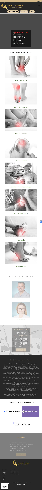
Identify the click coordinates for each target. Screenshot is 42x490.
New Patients (5, 475)
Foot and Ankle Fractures (20, 37)
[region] (21, 21)
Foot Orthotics (21, 254)
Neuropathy (21, 228)
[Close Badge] (8, 483)
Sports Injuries (17, 40)
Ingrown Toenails (18, 39)
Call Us (32, 11)
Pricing (4, 478)
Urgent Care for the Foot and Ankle (21, 33)
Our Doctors (5, 472)
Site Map (18, 484)
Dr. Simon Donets (21, 291)
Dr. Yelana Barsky (21, 311)
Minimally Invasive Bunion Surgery (21, 175)
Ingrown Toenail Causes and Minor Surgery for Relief (20, 446)
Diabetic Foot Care (18, 42)
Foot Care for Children (19, 44)
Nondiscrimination (22, 484)
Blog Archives (21, 454)
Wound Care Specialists (19, 43)
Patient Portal (24, 11)
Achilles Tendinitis (21, 122)
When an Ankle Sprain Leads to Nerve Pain (18, 448)
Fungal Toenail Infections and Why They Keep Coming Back (21, 444)
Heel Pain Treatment (18, 34)
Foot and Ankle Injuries (21, 201)
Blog (3, 479)
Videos (4, 477)
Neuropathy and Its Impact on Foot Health (18, 450)
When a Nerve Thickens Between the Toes (18, 442)
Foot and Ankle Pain (18, 36)
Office (4, 473)
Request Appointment (13, 11)
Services (4, 474)
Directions (21, 350)
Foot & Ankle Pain (21, 68)
